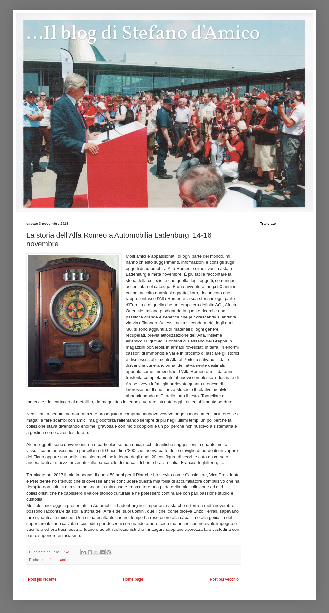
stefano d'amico (57, 560)
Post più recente (42, 579)
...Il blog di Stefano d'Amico (143, 34)
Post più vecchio (224, 579)
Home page (133, 579)
